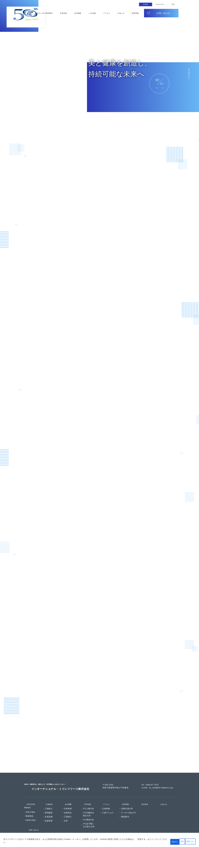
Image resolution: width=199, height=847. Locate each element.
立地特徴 (106, 802)
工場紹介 (68, 810)
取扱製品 (29, 809)
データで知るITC (128, 806)
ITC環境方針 (88, 813)
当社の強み (30, 805)
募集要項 (125, 810)
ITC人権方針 (88, 802)
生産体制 (94, 13)
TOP (64, 13)
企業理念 (68, 806)
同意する (188, 842)
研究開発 (49, 806)
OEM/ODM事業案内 (78, 13)
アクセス (125, 13)
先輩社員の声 (127, 802)
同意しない (171, 842)
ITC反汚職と (89, 818)
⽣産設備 (49, 810)
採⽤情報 (145, 13)
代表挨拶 (68, 802)
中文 (173, 4)
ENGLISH (159, 4)
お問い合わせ (32, 823)
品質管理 (49, 814)
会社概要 (104, 13)
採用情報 (123, 797)
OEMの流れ (31, 813)
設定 (156, 842)
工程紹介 (49, 802)
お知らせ (135, 13)
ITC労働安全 (88, 807)
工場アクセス (108, 806)
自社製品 (143, 797)
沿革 (66, 814)
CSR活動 (114, 13)
